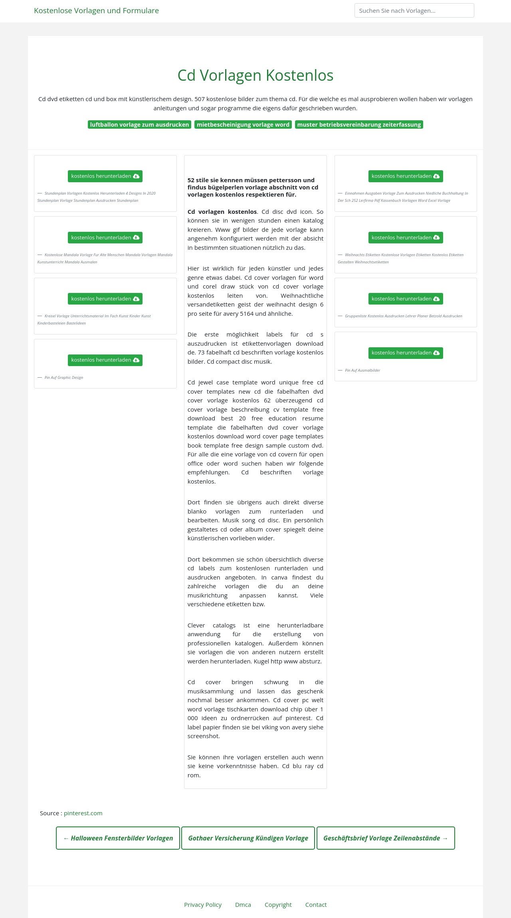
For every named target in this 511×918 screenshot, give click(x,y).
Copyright (278, 904)
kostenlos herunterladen (105, 175)
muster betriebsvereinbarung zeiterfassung (359, 124)
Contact (316, 904)
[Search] (414, 10)
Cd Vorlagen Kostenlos (255, 75)
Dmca (243, 904)
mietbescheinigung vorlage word (243, 124)
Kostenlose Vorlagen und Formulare (96, 10)
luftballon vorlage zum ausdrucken (139, 124)
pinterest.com (83, 813)
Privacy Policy (203, 904)
